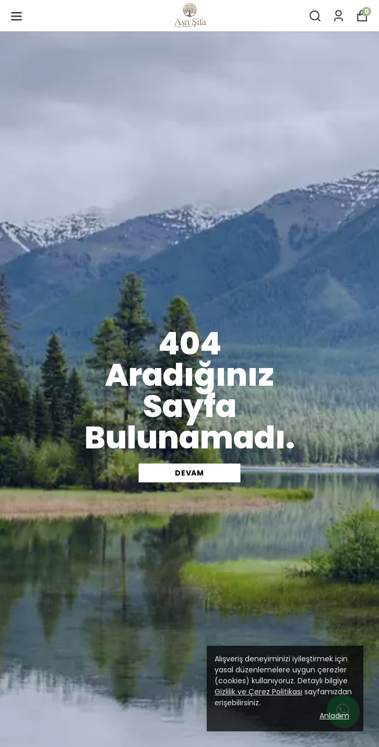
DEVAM (189, 473)
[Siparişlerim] (338, 15)
